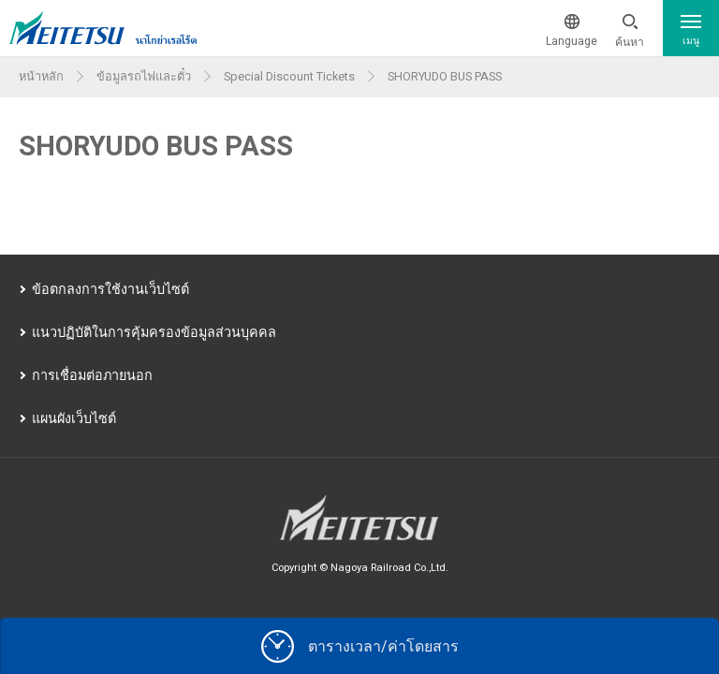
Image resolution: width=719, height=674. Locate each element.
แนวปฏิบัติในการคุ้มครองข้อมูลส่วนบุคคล (154, 333)
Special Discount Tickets (289, 76)
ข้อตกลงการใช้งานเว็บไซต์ (110, 290)
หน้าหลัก (41, 76)
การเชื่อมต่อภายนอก (92, 376)
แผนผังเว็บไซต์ (74, 419)
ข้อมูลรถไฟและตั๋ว (143, 76)
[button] (629, 32)
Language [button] (571, 41)
